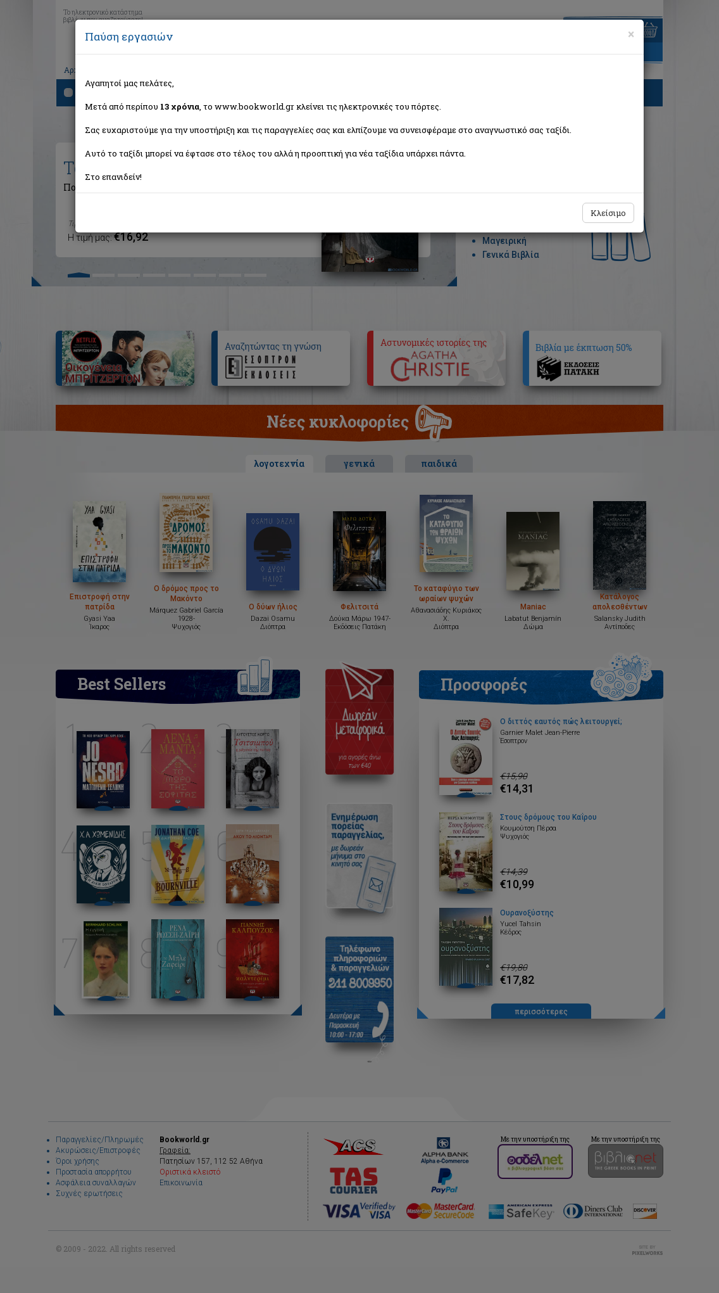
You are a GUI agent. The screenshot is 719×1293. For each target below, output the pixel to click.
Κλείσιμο (608, 213)
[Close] (631, 34)
